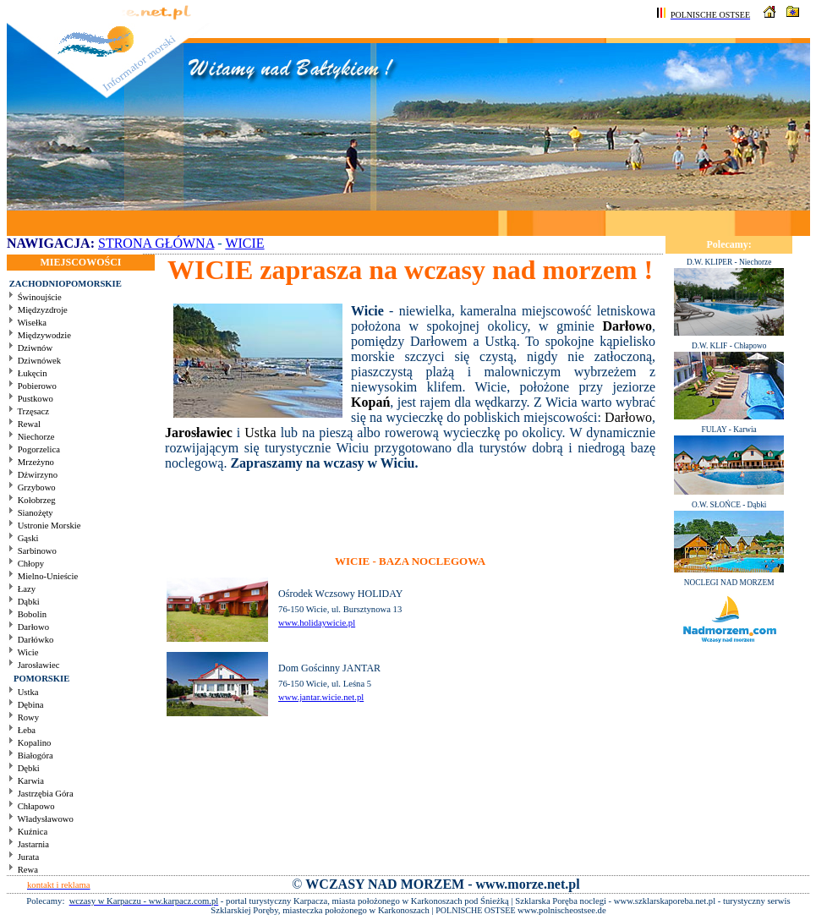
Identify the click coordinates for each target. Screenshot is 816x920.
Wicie (367, 311)
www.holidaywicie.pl (316, 622)
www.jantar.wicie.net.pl (321, 697)
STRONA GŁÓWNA (156, 243)
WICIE (244, 243)
